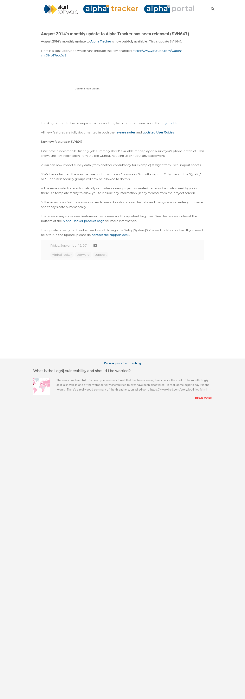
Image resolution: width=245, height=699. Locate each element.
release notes (125, 132)
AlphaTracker (62, 254)
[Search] (212, 8)
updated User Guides (158, 132)
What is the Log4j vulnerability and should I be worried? (82, 371)
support (100, 254)
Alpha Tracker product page (84, 221)
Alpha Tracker (100, 41)
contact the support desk (110, 235)
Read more (203, 398)
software (83, 254)
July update (169, 123)
